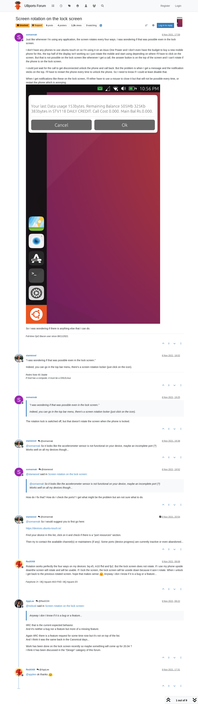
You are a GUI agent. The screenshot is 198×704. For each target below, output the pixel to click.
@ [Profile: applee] (31, 674)
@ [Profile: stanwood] (32, 474)
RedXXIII (30, 561)
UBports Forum (35, 6)
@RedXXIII (43, 601)
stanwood (31, 355)
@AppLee (43, 669)
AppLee (30, 601)
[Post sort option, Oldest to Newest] (146, 25)
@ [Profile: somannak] (33, 445)
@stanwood (46, 469)
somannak (31, 34)
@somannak (45, 441)
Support (37, 25)
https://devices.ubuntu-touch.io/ (43, 528)
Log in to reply (165, 25)
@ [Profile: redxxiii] (31, 605)
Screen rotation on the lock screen (67, 474)
